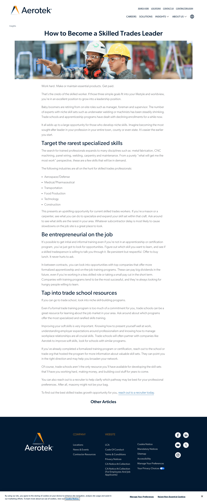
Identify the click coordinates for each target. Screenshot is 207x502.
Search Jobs (143, 9)
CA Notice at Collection (117, 464)
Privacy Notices (113, 459)
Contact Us (168, 9)
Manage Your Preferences (150, 463)
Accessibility (144, 459)
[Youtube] (178, 445)
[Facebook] (178, 435)
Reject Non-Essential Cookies (171, 497)
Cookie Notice (145, 444)
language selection (191, 16)
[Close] (202, 496)
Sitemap (141, 454)
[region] (103, 496)
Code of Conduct (114, 450)
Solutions (146, 17)
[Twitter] (186, 445)
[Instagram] (178, 455)
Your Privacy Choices (148, 468)
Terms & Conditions (115, 454)
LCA (107, 445)
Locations (156, 9)
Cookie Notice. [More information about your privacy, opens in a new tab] (72, 499)
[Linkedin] (186, 435)
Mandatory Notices (147, 449)
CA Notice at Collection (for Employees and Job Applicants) (117, 472)
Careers (131, 17)
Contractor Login (184, 9)
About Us (178, 17)
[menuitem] (144, 8)
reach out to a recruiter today (136, 392)
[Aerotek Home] (39, 441)
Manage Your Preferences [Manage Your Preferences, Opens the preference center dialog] (142, 497)
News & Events (81, 450)
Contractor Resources (84, 454)
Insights (160, 17)
